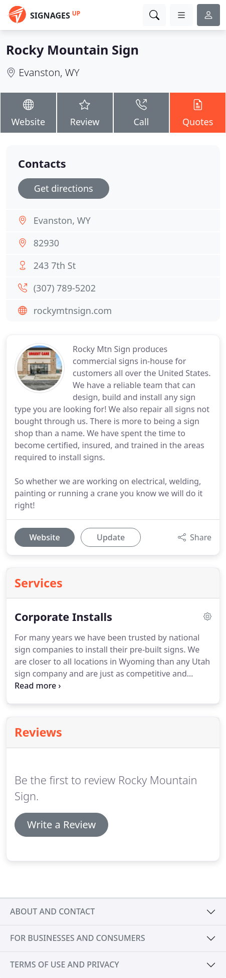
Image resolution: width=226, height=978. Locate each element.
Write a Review (61, 824)
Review (85, 112)
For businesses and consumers (77, 937)
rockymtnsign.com (73, 310)
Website (28, 112)
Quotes (197, 112)
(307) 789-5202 (65, 288)
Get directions (63, 188)
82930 (46, 243)
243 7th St (55, 265)
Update (111, 537)
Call (141, 112)
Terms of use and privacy (64, 964)
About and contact (52, 911)
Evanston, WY (49, 72)
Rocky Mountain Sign (72, 49)
